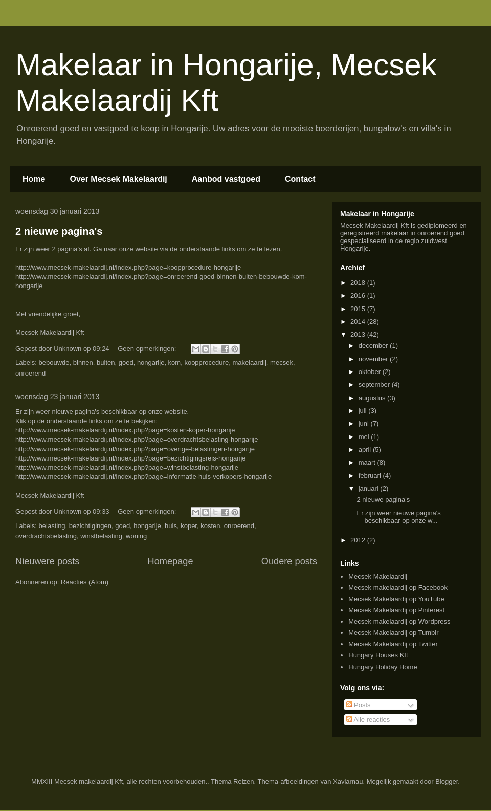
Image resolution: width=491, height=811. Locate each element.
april (366, 449)
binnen (83, 362)
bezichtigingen (90, 526)
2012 (358, 540)
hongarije (151, 362)
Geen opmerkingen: (148, 349)
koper (189, 526)
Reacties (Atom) (84, 582)
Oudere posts (289, 561)
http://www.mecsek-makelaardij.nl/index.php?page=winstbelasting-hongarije (126, 467)
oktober (371, 372)
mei (365, 437)
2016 (358, 295)
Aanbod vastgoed (226, 178)
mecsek (281, 362)
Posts (358, 705)
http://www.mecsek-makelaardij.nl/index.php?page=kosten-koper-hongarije (125, 430)
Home (34, 178)
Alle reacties (368, 720)
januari (370, 488)
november (374, 359)
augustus (373, 398)
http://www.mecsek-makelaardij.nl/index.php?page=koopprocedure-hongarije (128, 267)
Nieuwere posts (47, 561)
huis (171, 526)
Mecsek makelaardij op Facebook (398, 587)
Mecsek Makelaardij (377, 576)
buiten (106, 362)
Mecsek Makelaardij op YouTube (396, 599)
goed (126, 362)
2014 (358, 321)
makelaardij (249, 362)
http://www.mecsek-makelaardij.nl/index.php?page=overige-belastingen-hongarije (135, 449)
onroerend (30, 373)
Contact (300, 178)
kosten (210, 526)
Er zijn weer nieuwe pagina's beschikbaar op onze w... (398, 517)
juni (365, 423)
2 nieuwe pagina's (58, 231)
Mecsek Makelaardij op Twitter (393, 644)
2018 (358, 283)
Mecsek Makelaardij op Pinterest (396, 610)
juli (364, 410)
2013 (358, 334)
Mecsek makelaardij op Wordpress (399, 621)
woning (136, 536)
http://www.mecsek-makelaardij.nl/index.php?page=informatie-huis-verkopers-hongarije (143, 476)
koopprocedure (206, 362)
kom (174, 362)
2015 (358, 309)
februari (371, 475)
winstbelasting (101, 536)
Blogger (446, 781)
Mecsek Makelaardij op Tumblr (393, 633)
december (374, 345)
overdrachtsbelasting (46, 536)
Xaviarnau (348, 781)
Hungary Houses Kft (378, 655)
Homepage (170, 561)
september (375, 384)
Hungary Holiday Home (382, 667)
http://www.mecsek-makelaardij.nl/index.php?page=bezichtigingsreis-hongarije (130, 458)
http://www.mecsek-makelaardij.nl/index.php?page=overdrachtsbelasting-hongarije (136, 439)
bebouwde (54, 362)
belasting (52, 526)
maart (368, 462)
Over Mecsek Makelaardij (118, 178)
